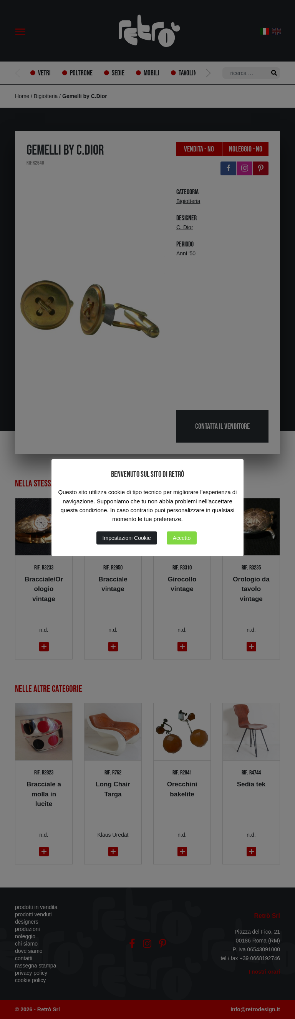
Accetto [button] (182, 538)
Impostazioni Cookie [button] (127, 538)
